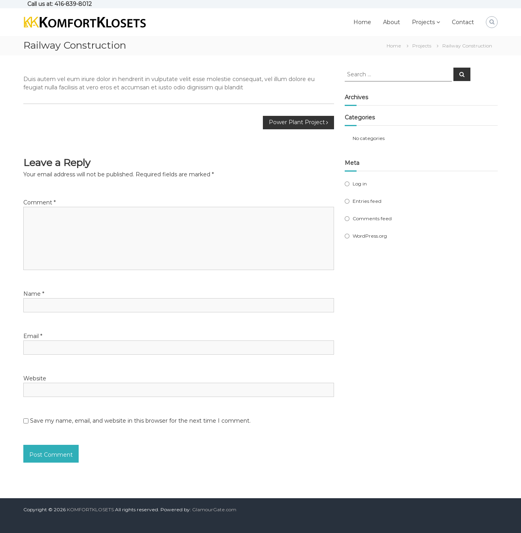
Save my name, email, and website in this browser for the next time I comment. (140, 420)
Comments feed (372, 218)
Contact (463, 22)
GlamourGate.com (214, 509)
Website (34, 378)
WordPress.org (370, 236)
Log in (360, 184)
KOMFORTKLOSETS (90, 509)
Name (33, 293)
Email (32, 336)
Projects (423, 22)
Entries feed (367, 201)
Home (362, 22)
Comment (39, 202)
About (391, 22)
